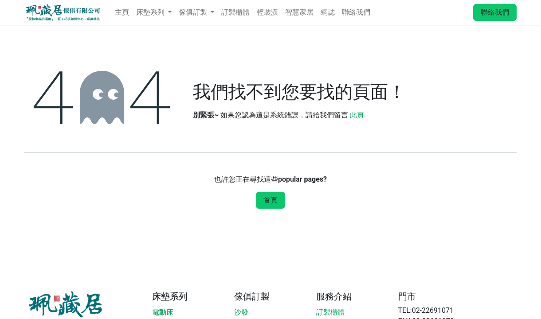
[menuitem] (122, 12)
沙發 (241, 312)
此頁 (357, 115)
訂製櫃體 (330, 312)
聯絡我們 (495, 12)
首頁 (270, 200)
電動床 (162, 312)
